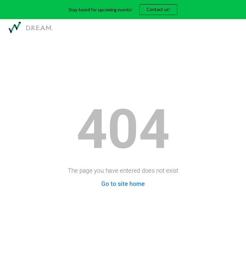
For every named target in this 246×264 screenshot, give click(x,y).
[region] (123, 9)
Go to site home (123, 183)
